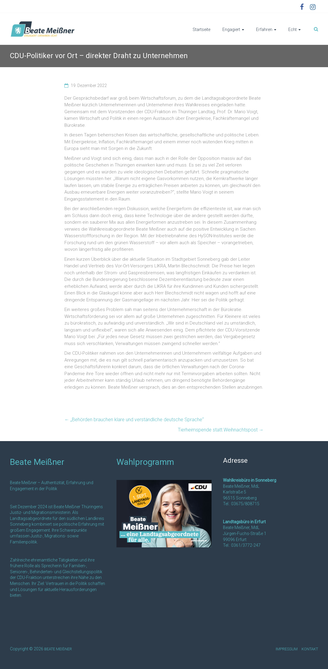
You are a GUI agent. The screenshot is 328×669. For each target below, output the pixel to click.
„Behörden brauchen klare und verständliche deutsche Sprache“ (134, 419)
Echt (292, 29)
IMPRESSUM (287, 649)
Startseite (201, 29)
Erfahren (264, 29)
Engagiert (231, 29)
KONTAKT (310, 649)
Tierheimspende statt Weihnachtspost (221, 430)
